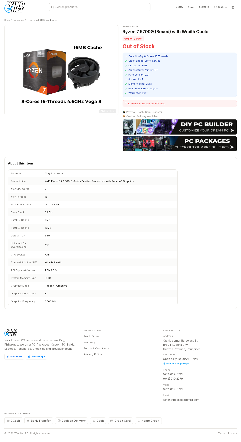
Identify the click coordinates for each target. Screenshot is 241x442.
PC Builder (220, 6)
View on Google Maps (176, 363)
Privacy (232, 433)
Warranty (89, 342)
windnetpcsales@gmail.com (181, 399)
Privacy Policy (93, 354)
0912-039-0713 (173, 374)
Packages (202, 6)
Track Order (91, 336)
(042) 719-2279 (173, 378)
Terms (221, 433)
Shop (187, 6)
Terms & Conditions (96, 348)
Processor (18, 20)
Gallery (173, 6)
